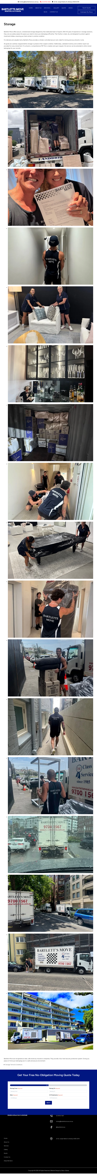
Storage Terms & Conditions (13, 1065)
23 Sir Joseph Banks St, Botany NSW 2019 (65, 2)
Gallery (56, 8)
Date (14, 1095)
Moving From (16, 1089)
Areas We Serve (8, 1161)
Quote (64, 8)
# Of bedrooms (56, 1095)
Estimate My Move (86, 12)
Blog (45, 12)
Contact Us (54, 12)
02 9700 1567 (45, 2)
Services (47, 8)
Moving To (54, 1089)
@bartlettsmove (60, 1128)
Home (31, 8)
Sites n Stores (65, 1171)
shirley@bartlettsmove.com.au (28, 2)
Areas (71, 8)
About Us (38, 8)
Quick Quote (86, 8)
